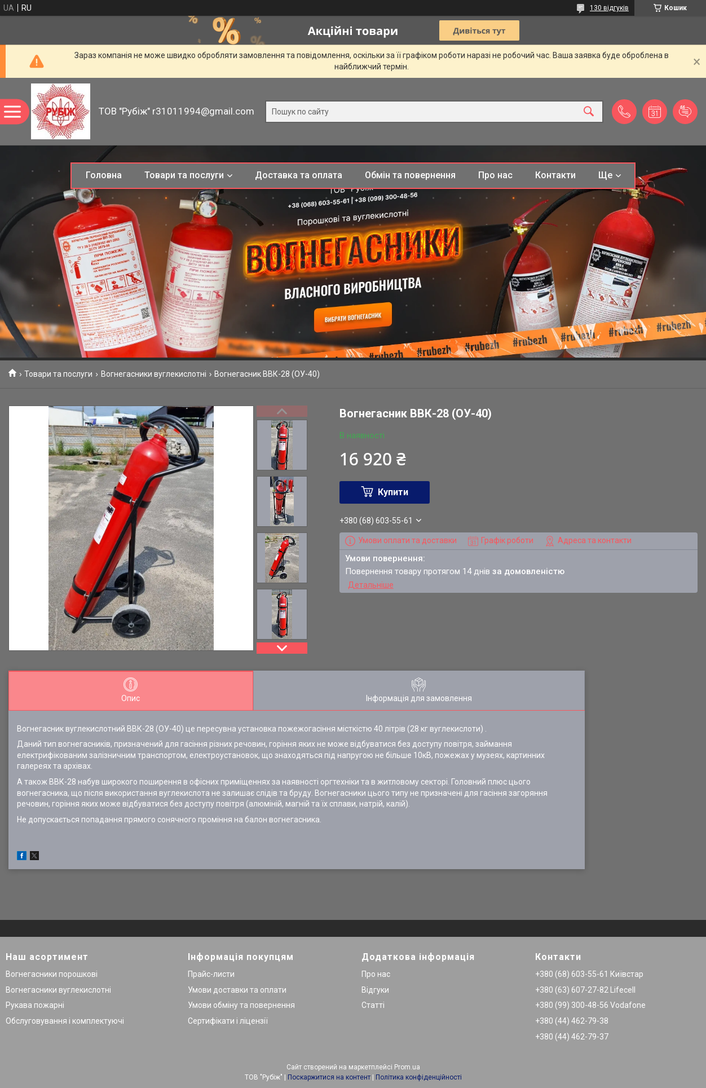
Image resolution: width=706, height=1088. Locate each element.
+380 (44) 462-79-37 (571, 1036)
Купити (393, 492)
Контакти (555, 175)
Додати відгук (685, 111)
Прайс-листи (211, 974)
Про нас (495, 175)
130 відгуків (609, 8)
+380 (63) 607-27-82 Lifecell (585, 989)
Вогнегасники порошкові (52, 974)
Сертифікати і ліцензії (228, 1020)
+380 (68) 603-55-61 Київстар (589, 974)
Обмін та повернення (410, 175)
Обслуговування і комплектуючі (65, 1020)
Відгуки (375, 989)
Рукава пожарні (35, 1005)
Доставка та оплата (298, 175)
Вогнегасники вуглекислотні (153, 373)
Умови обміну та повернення (241, 1005)
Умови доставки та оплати (237, 989)
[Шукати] (588, 111)
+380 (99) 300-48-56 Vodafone (590, 1005)
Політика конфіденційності (419, 1077)
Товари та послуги (184, 175)
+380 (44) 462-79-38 (571, 1020)
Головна (104, 175)
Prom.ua (407, 1067)
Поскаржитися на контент (329, 1077)
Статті (373, 1005)
